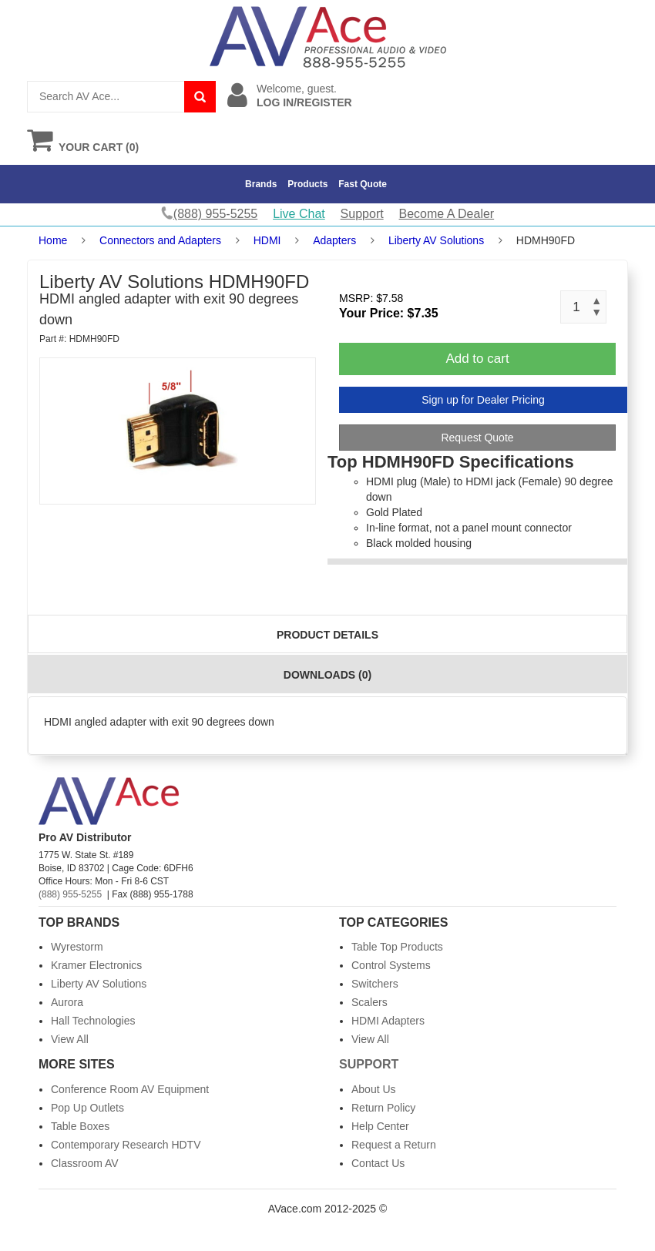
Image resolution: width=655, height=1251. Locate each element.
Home (53, 240)
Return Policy (383, 1108)
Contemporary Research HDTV (126, 1145)
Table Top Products (397, 947)
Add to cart (477, 358)
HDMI (267, 240)
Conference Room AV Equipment (130, 1089)
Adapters (334, 240)
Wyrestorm (77, 947)
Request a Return (393, 1145)
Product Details (327, 635)
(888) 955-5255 (70, 894)
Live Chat (299, 213)
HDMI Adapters (388, 1021)
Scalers (369, 1002)
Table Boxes (80, 1126)
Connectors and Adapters (160, 240)
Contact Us (378, 1163)
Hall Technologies (93, 1021)
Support (362, 213)
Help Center (380, 1126)
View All (70, 1039)
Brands (261, 184)
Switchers (374, 984)
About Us (373, 1089)
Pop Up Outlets (87, 1108)
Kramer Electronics (96, 965)
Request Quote (477, 437)
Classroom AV (85, 1163)
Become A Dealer (447, 213)
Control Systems (391, 965)
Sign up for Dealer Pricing (483, 400)
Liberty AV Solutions (436, 240)
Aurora (67, 1002)
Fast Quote (362, 184)
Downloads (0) (327, 675)
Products (307, 184)
